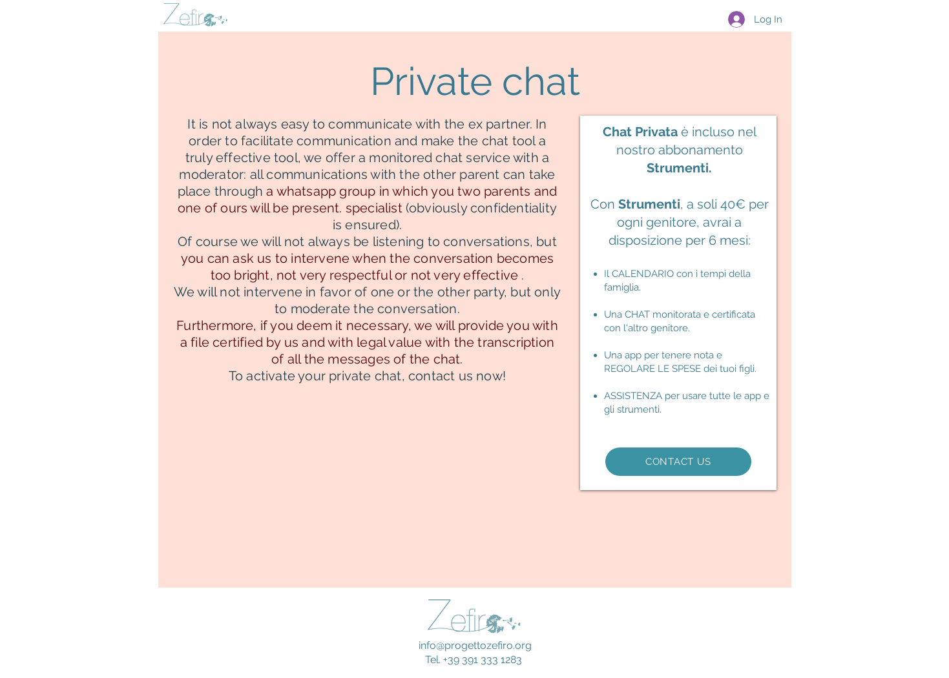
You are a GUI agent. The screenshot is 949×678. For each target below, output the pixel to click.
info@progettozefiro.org (475, 645)
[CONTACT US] (678, 461)
